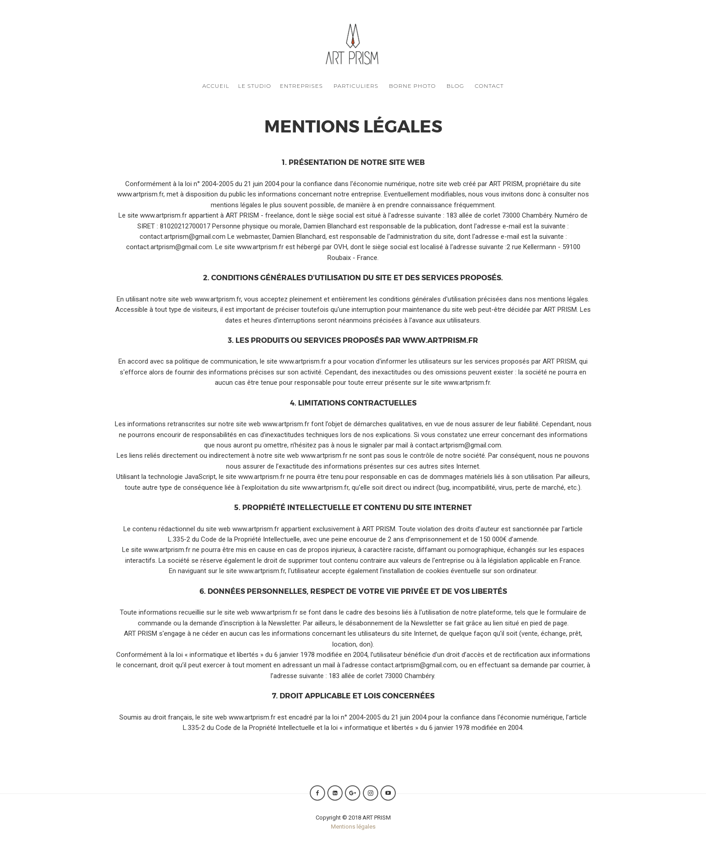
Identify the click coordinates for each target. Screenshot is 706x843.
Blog (455, 85)
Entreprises (301, 85)
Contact (489, 85)
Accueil (215, 85)
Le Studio (254, 85)
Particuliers (355, 85)
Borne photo (412, 85)
